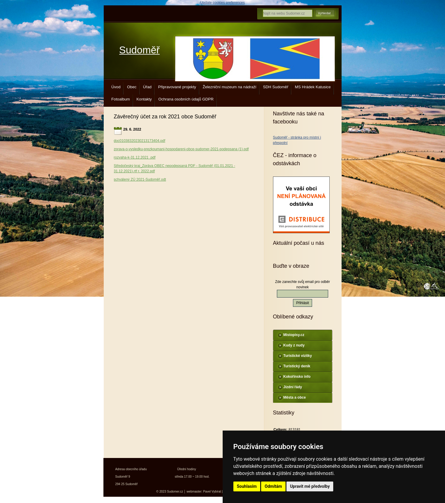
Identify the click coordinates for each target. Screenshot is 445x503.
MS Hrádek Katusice (313, 87)
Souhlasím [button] (247, 486)
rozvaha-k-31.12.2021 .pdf (135, 157)
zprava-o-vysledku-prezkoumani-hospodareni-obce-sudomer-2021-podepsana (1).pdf (181, 149)
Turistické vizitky (297, 356)
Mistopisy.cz (293, 335)
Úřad (147, 87)
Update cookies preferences (222, 3)
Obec (132, 87)
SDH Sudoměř (275, 87)
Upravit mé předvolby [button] (310, 486)
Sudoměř (139, 49)
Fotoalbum (120, 99)
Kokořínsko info (297, 376)
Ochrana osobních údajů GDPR (185, 99)
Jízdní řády (292, 387)
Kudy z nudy (294, 345)
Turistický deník (296, 366)
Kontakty (144, 99)
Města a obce (294, 397)
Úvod (116, 87)
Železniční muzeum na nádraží (229, 87)
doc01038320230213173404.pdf (139, 141)
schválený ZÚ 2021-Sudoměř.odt (140, 179)
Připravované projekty (177, 87)
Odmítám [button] (273, 486)
